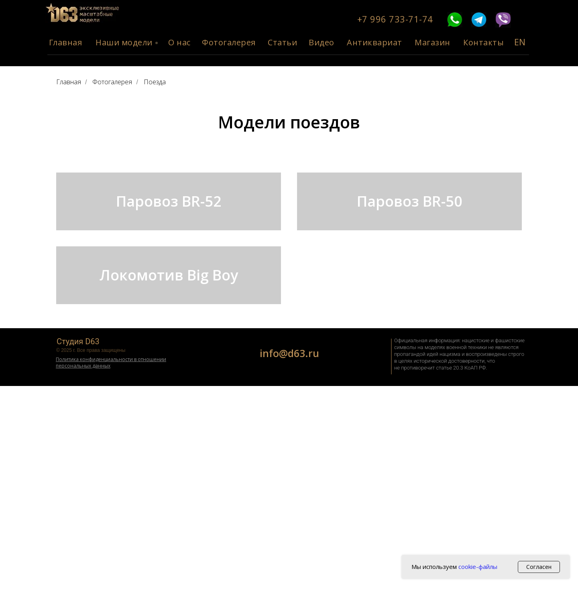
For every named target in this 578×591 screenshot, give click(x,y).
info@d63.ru (289, 558)
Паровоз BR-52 (169, 252)
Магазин (432, 42)
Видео (321, 42)
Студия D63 (78, 546)
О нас (179, 42)
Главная (65, 42)
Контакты (483, 42)
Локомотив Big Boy (169, 429)
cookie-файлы (477, 567)
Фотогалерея (229, 42)
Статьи (282, 42)
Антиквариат (374, 42)
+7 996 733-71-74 (395, 19)
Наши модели (124, 42)
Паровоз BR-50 (409, 252)
